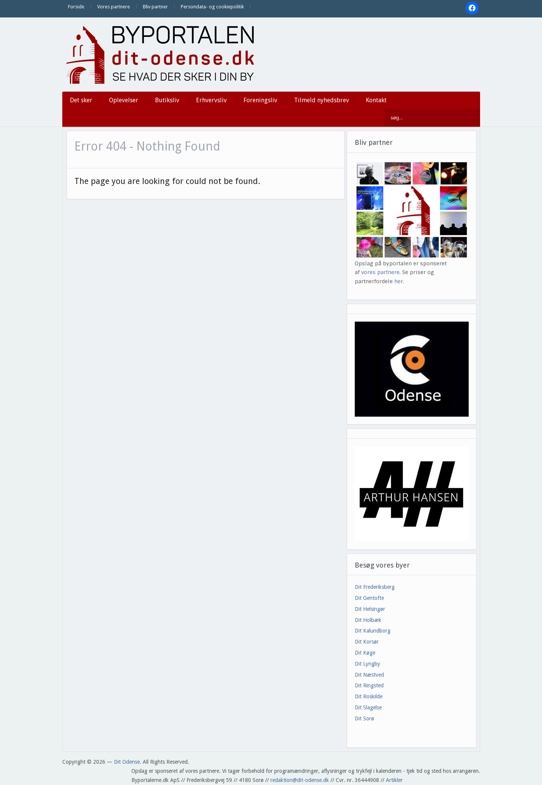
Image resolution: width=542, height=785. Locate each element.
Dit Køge (365, 653)
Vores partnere (113, 7)
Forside (76, 7)
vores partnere (380, 272)
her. (399, 281)
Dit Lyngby (367, 664)
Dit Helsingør (370, 609)
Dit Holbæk (368, 620)
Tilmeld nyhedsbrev (321, 100)
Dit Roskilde (368, 696)
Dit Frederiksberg (375, 587)
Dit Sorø (364, 718)
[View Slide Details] (412, 493)
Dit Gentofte (369, 598)
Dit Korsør (367, 642)
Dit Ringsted (369, 685)
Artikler (394, 780)
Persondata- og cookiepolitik (212, 7)
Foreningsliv (260, 100)
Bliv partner (155, 7)
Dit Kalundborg (372, 631)
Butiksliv (167, 100)
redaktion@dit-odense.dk (299, 780)
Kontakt (376, 100)
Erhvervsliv (211, 100)
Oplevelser (123, 100)
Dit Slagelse (368, 707)
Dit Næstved (369, 675)
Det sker (81, 100)
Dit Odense (127, 762)
